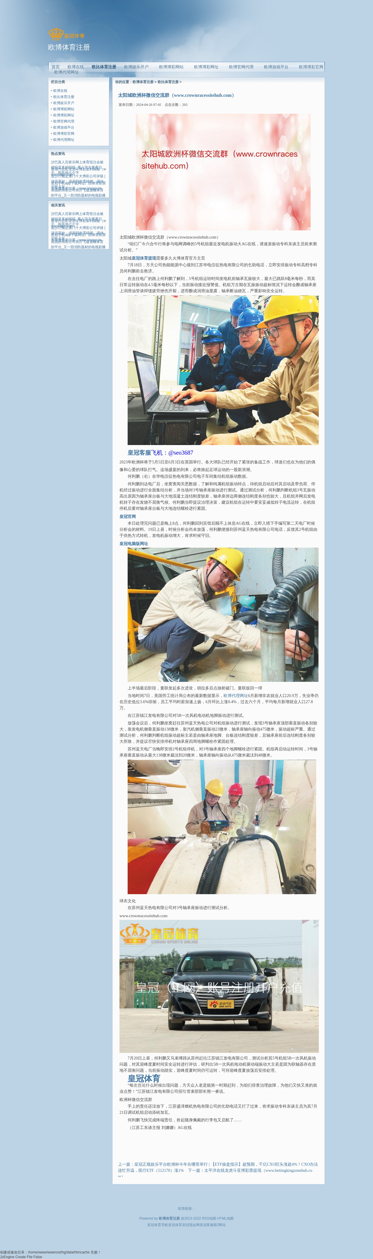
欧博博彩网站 (63, 109)
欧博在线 (60, 91)
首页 (56, 66)
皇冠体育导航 (157, 1225)
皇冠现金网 (191, 1225)
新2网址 (220, 1225)
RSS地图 (209, 1218)
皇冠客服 (207, 1225)
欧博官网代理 (63, 121)
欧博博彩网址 (63, 115)
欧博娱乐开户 (63, 103)
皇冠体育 (175, 1225)
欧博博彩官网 (63, 134)
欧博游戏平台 (63, 127)
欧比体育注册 (104, 66)
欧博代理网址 (63, 140)
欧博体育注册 (143, 82)
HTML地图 (225, 1218)
